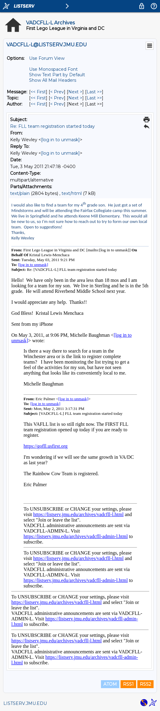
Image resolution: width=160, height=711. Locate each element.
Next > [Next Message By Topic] (75, 98)
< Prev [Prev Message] (57, 92)
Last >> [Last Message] (94, 92)
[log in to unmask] (60, 139)
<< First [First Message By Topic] (38, 98)
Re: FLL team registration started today (52, 126)
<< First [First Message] (38, 92)
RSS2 (145, 684)
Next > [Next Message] (75, 92)
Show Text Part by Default (57, 74)
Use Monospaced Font (53, 69)
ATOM (110, 684)
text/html (71, 193)
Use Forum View (47, 58)
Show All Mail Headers (52, 80)
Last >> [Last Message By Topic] (94, 98)
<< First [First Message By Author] (38, 104)
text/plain (20, 193)
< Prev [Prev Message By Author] (57, 104)
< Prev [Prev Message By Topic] (57, 98)
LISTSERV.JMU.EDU (25, 703)
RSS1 (128, 684)
